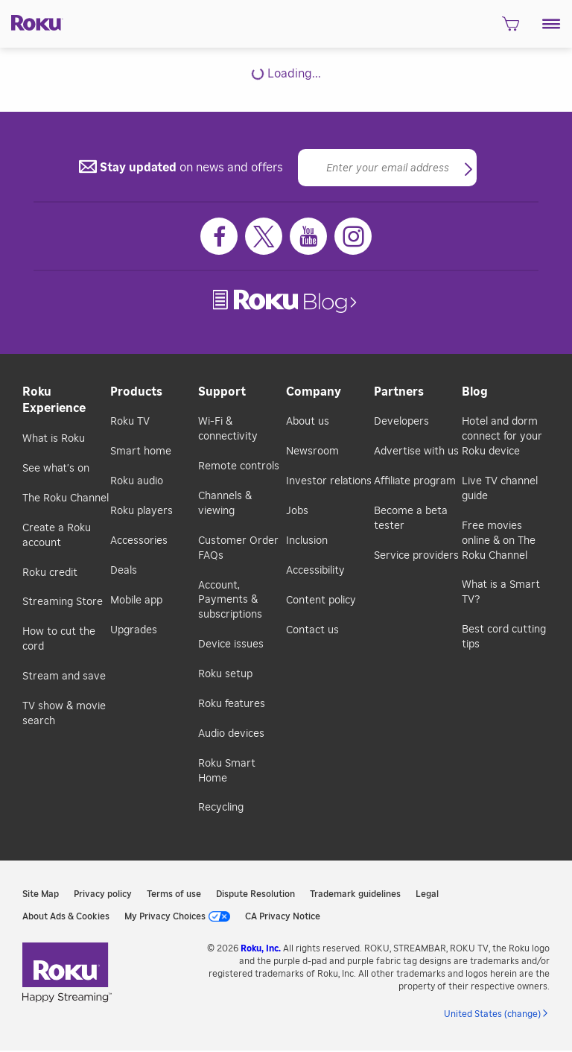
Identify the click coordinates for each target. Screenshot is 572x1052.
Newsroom (312, 451)
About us (307, 421)
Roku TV (130, 421)
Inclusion (307, 541)
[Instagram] (353, 236)
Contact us (312, 630)
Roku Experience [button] (54, 400)
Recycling (221, 807)
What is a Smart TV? (501, 592)
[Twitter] (263, 236)
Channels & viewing (225, 503)
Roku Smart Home (226, 771)
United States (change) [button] (492, 1014)
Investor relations (329, 481)
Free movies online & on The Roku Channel (499, 541)
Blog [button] (475, 392)
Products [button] (136, 392)
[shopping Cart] (510, 28)
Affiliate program (415, 481)
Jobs (297, 511)
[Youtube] (308, 236)
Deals (123, 570)
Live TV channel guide (500, 488)
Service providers (416, 556)
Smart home (140, 451)
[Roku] (31, 22)
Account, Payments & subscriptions (230, 600)
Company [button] (313, 392)
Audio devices (231, 734)
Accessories (139, 541)
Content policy (321, 600)
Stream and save (64, 676)
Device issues (231, 644)
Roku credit (49, 573)
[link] (286, 301)
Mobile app (136, 600)
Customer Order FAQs (238, 548)
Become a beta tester (411, 518)
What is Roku (53, 439)
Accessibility (315, 570)
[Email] (387, 167)
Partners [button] (399, 392)
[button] (551, 24)
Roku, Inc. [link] (261, 948)
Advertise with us (416, 451)
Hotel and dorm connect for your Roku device (502, 436)
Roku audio (136, 481)
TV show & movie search (64, 713)
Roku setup (225, 674)
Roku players (141, 511)
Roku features (231, 704)
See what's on (55, 468)
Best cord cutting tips (504, 637)
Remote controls (238, 466)
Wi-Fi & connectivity (228, 429)
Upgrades (133, 630)
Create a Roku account (56, 535)
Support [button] (222, 392)
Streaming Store (62, 602)
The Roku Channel (65, 498)
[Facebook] (219, 236)
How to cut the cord (58, 639)
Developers (401, 421)
